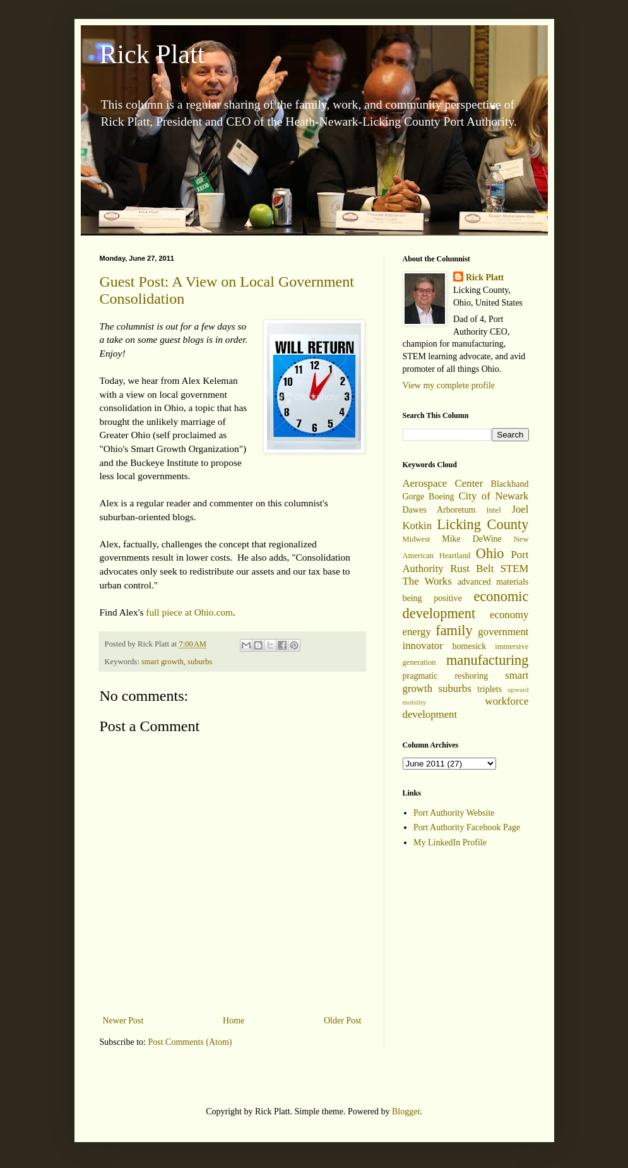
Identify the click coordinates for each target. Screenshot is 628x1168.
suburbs (199, 661)
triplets (489, 689)
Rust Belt (472, 569)
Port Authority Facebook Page (466, 827)
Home (233, 1020)
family (453, 630)
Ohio (490, 553)
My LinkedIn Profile (450, 842)
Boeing (441, 496)
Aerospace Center (443, 483)
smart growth (162, 661)
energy (417, 632)
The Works (427, 581)
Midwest (416, 539)
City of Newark (493, 496)
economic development (466, 604)
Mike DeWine (472, 539)
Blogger (406, 1111)
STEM (515, 569)
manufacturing (487, 660)
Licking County (482, 524)
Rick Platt (152, 54)
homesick (470, 646)
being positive (432, 598)
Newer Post (123, 1020)
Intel (494, 510)
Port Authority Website (454, 813)
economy (509, 615)
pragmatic (420, 676)
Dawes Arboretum (439, 510)
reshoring (471, 676)
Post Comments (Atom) (190, 1042)
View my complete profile (449, 385)
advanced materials (493, 582)
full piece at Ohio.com (189, 612)
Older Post (343, 1020)
